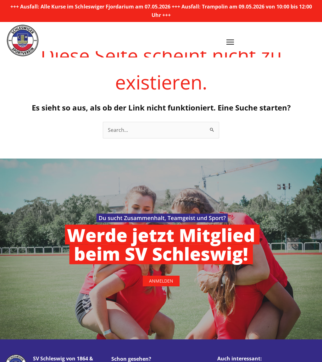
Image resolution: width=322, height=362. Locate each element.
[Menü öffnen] (230, 40)
